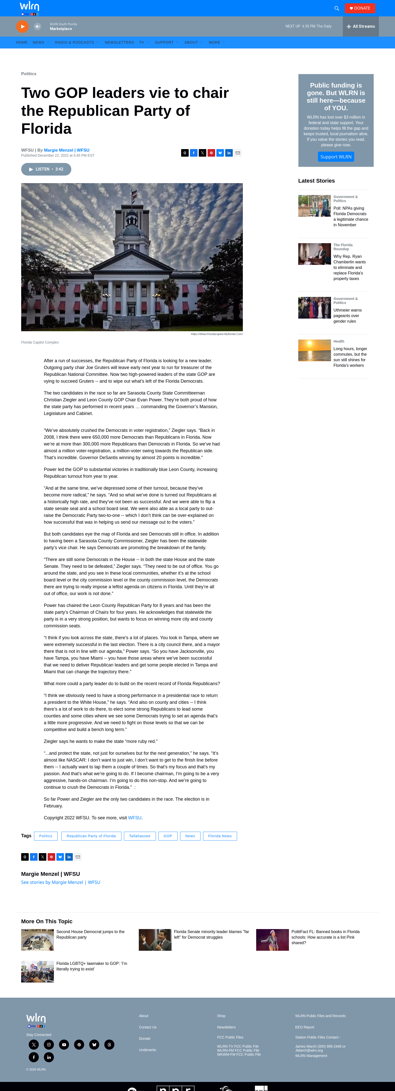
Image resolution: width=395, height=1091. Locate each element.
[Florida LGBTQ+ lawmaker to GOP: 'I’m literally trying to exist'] (37, 982)
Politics (28, 83)
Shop (221, 1026)
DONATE (365, 13)
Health (339, 351)
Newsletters (119, 52)
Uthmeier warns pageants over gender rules (348, 325)
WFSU (135, 827)
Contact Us (147, 1037)
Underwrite (147, 1060)
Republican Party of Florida (91, 846)
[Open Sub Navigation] (48, 52)
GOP (168, 846)
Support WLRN (336, 167)
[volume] (37, 36)
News (190, 846)
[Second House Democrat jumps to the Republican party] (37, 950)
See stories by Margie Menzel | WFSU (60, 892)
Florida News (220, 846)
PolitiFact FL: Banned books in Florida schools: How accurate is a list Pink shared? (325, 947)
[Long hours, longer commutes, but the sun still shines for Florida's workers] (314, 360)
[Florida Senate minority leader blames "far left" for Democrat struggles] (155, 950)
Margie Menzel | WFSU (66, 160)
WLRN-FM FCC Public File (238, 1060)
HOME (22, 52)
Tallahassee (140, 846)
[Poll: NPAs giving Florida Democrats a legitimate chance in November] (314, 216)
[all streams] (361, 36)
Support (164, 52)
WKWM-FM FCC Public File (239, 1065)
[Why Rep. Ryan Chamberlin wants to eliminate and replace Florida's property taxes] (314, 264)
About (191, 52)
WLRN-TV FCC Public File (238, 1056)
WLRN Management (311, 1066)
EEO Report (304, 1037)
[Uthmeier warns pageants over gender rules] (314, 318)
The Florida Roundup (343, 257)
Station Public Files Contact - (318, 1047)
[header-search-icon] (338, 13)
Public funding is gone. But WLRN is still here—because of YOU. (336, 107)
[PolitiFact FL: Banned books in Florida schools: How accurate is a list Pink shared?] (272, 950)
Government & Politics (346, 209)
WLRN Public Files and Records (320, 1026)
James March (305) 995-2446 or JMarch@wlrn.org (320, 1058)
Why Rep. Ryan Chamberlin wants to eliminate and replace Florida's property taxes (350, 277)
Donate (144, 1049)
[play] (22, 37)
